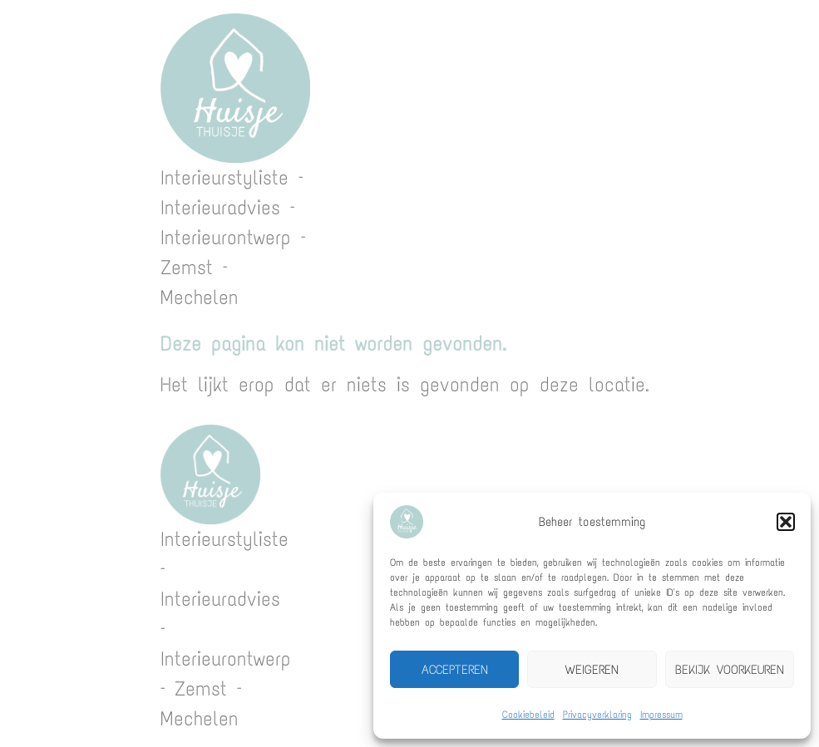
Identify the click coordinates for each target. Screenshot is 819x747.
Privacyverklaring (597, 714)
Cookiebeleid (528, 714)
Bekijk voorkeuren (729, 669)
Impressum (661, 714)
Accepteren (455, 669)
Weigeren (592, 669)
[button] (785, 522)
